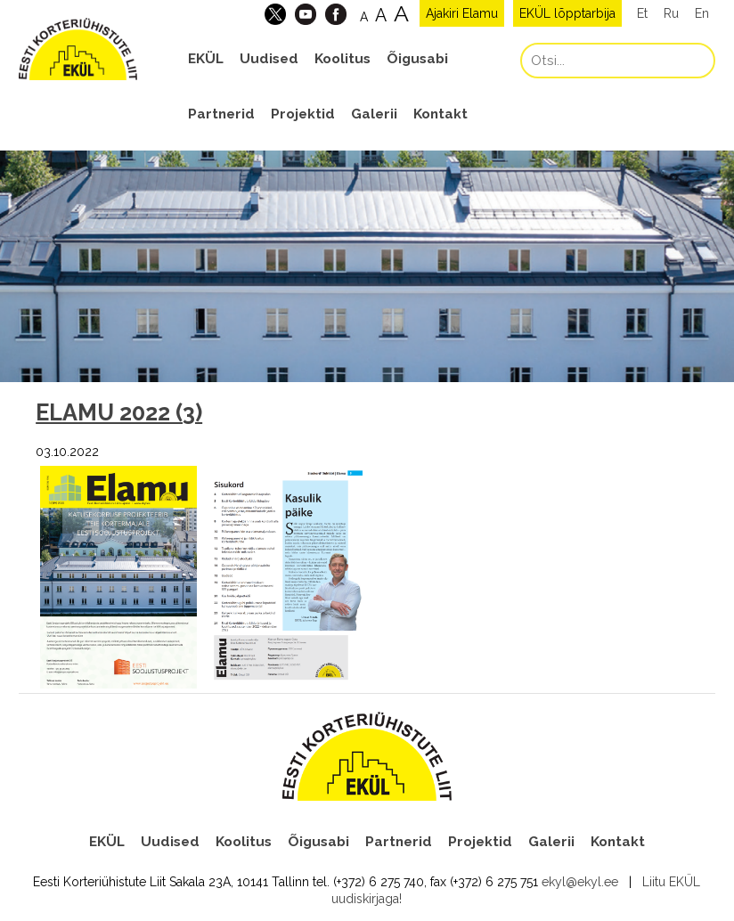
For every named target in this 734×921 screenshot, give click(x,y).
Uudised (269, 59)
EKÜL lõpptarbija (567, 13)
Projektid (303, 114)
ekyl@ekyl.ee (580, 882)
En (702, 13)
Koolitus (342, 59)
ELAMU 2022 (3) (119, 412)
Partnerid (221, 114)
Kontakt (440, 114)
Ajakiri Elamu (462, 13)
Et (642, 13)
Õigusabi (417, 59)
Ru (671, 13)
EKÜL (206, 59)
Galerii (374, 114)
